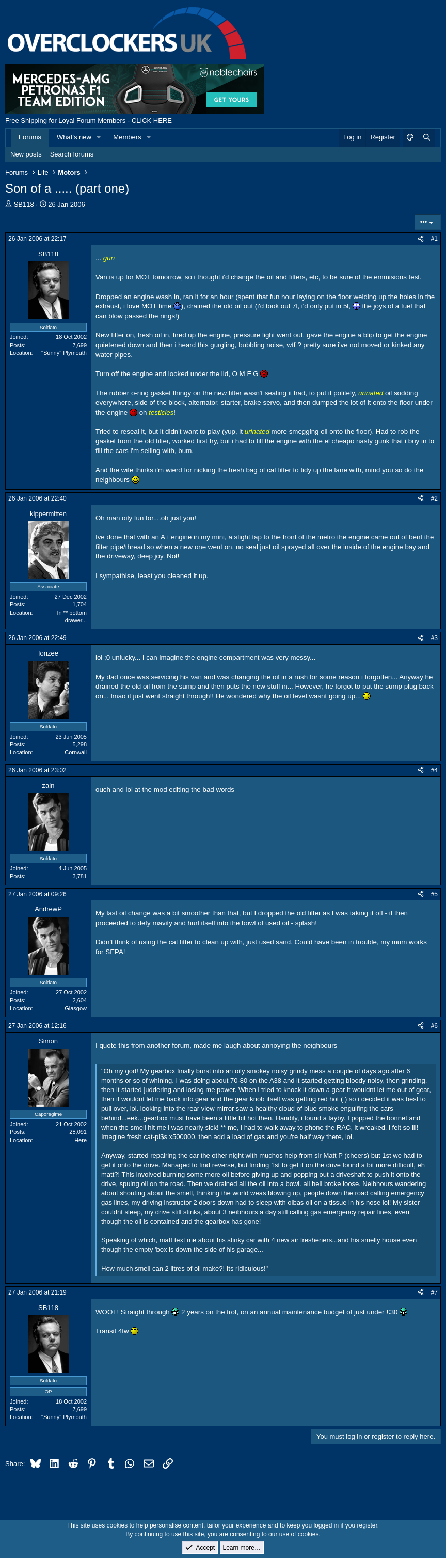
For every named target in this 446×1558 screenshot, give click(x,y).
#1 (434, 238)
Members (127, 137)
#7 (434, 1292)
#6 (434, 1026)
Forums (30, 137)
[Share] (420, 239)
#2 (434, 498)
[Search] (426, 137)
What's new (74, 137)
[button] (99, 137)
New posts (26, 154)
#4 (434, 770)
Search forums (72, 154)
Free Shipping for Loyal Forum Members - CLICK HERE (88, 120)
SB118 (24, 204)
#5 (434, 894)
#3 (434, 638)
